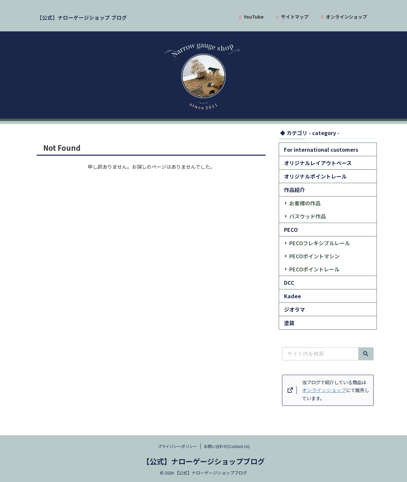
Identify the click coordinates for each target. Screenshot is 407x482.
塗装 (288, 322)
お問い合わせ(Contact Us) (227, 446)
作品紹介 (292, 189)
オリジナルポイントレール (309, 176)
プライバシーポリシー (177, 446)
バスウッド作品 (303, 216)
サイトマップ (293, 16)
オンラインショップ (344, 16)
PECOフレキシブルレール (314, 243)
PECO (290, 229)
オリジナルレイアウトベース (311, 163)
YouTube (251, 16)
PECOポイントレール (309, 269)
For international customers (315, 149)
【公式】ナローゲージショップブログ (203, 461)
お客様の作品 (301, 203)
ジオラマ (292, 309)
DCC (288, 282)
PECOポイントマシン (309, 256)
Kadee (291, 296)
